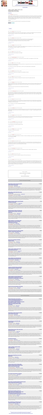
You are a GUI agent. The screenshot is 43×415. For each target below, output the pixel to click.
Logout (26, 5)
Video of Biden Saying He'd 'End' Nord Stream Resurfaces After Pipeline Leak (14, 258)
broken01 (13, 159)
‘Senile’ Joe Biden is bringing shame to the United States (14, 347)
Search (22, 5)
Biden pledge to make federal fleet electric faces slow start (15, 192)
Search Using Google (33, 5)
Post (23, 5)
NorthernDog (11, 14)
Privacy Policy (19, 5)
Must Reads (24, 4)
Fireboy (13, 51)
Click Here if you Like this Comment (11, 48)
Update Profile (26, 4)
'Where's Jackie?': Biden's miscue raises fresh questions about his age (14, 249)
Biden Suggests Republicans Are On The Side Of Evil (14, 355)
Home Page (17, 4)
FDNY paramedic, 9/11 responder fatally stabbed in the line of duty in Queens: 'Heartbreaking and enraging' (14, 221)
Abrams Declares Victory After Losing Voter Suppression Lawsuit (15, 330)
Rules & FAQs (16, 5)
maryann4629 (13, 121)
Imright (11, 306)
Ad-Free (33, 4)
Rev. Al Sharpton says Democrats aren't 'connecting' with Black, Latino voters (14, 402)
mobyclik (13, 31)
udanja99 (13, 134)
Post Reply (10, 28)
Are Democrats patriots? (12, 338)
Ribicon (11, 395)
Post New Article (25, 7)
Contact (24, 5)
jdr (10, 375)
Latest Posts (20, 4)
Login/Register (30, 4)
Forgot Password (29, 5)
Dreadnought (11, 340)
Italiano (13, 76)
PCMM (11, 384)
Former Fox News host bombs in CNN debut (15, 286)
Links (21, 4)
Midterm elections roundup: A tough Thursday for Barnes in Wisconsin (15, 202)
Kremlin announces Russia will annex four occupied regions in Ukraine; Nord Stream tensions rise (15, 211)
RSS (28, 4)
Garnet (11, 332)
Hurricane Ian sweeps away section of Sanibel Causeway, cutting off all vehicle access (15, 231)
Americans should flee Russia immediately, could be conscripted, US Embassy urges (15, 267)
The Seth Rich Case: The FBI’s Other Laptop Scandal (14, 321)
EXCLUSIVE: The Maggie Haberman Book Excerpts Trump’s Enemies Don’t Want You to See (17, 382)
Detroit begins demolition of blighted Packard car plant (14, 240)
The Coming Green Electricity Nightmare (15, 373)
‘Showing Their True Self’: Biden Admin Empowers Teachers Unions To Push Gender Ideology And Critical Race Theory (15, 365)
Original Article (20, 203)
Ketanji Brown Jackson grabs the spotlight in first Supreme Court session (15, 184)
